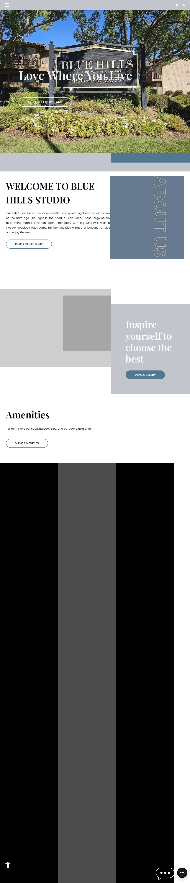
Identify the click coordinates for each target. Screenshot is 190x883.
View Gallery (145, 375)
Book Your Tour (29, 244)
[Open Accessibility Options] (8, 866)
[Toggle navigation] (7, 5)
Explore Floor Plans (45, 102)
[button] (178, 5)
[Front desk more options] (182, 872)
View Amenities (27, 443)
